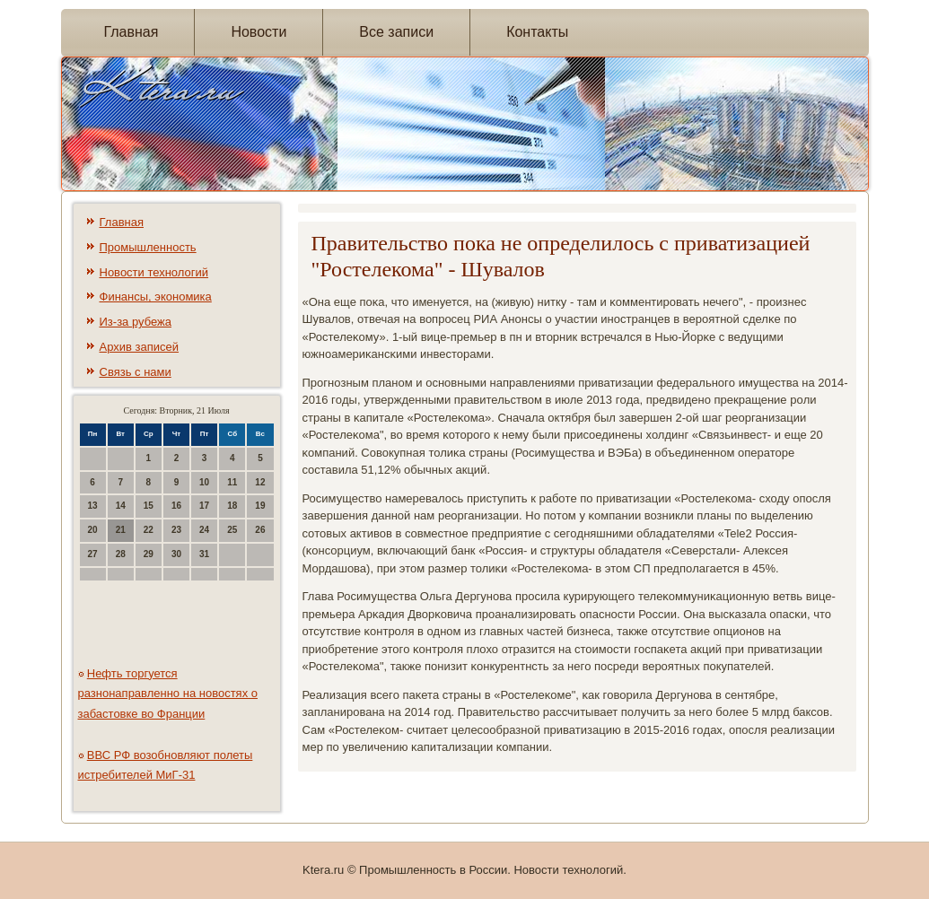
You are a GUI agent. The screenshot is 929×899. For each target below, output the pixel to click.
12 (260, 482)
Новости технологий (154, 272)
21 (121, 530)
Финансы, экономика (156, 296)
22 (148, 530)
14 (121, 506)
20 (93, 530)
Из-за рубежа (135, 321)
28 (121, 554)
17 (204, 506)
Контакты (537, 31)
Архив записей (140, 346)
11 (232, 482)
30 (176, 554)
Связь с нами (135, 372)
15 (148, 506)
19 (260, 506)
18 (232, 506)
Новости (258, 31)
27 (93, 554)
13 (93, 506)
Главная (131, 31)
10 (204, 482)
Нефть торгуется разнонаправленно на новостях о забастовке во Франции (168, 694)
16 (176, 506)
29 (148, 554)
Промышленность (148, 247)
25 (232, 530)
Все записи (396, 31)
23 (176, 530)
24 (204, 530)
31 (204, 554)
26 (260, 530)
